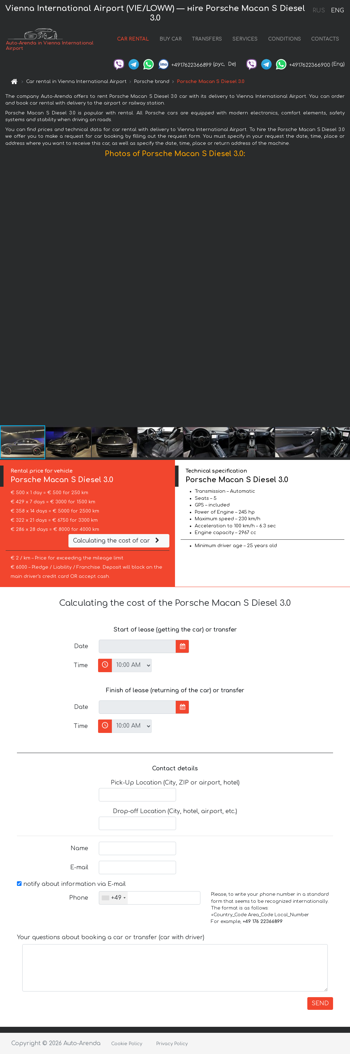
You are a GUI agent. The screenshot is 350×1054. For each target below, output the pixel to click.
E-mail (79, 867)
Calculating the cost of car (117, 541)
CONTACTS (325, 39)
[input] (137, 646)
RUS (319, 10)
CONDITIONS (284, 39)
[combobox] (113, 898)
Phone (78, 898)
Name (79, 848)
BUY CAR (170, 39)
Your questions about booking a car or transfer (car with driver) (110, 937)
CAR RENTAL (133, 39)
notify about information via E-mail (71, 884)
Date (81, 646)
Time (81, 665)
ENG (337, 10)
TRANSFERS (207, 39)
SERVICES (245, 39)
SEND (320, 1003)
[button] (343, 293)
